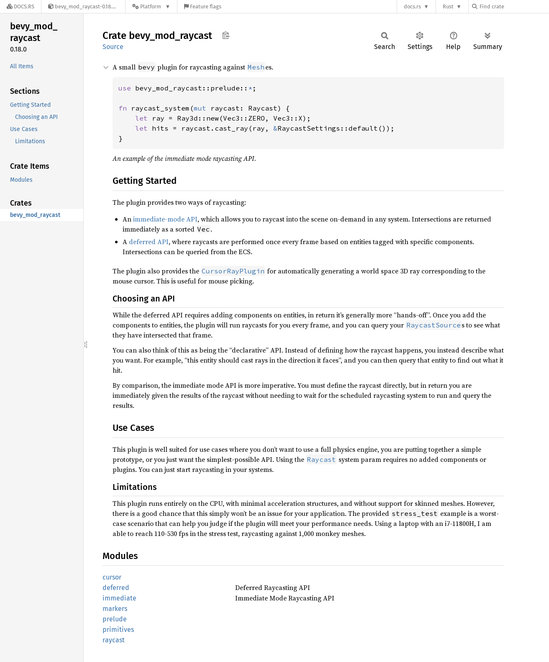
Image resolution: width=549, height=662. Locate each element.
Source (113, 47)
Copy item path (226, 35)
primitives (118, 630)
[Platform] (151, 6)
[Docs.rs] (20, 6)
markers (115, 609)
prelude (115, 619)
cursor (112, 577)
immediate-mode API (165, 219)
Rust (448, 6)
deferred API (149, 241)
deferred (116, 588)
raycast (114, 640)
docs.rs (412, 6)
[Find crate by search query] (514, 6)
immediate (119, 598)
